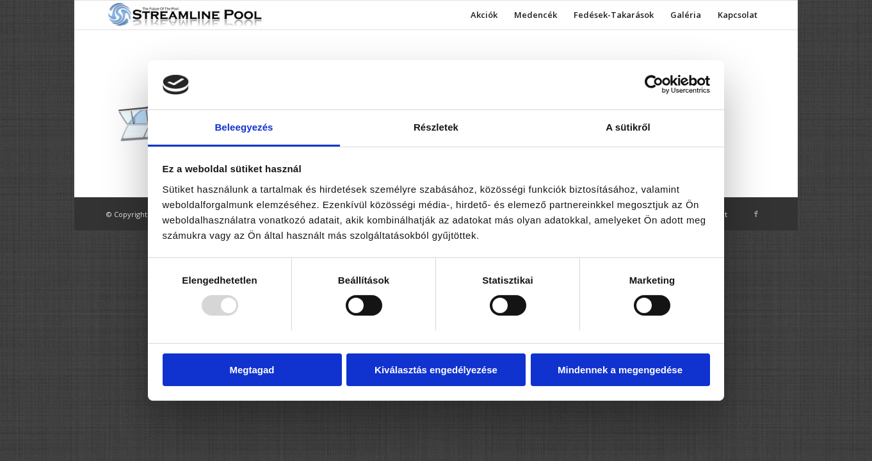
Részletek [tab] (436, 127)
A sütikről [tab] (628, 127)
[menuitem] (484, 15)
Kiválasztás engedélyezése (436, 369)
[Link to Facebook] (756, 213)
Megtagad (251, 369)
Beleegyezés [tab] (243, 127)
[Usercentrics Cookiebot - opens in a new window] (654, 84)
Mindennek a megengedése (620, 369)
